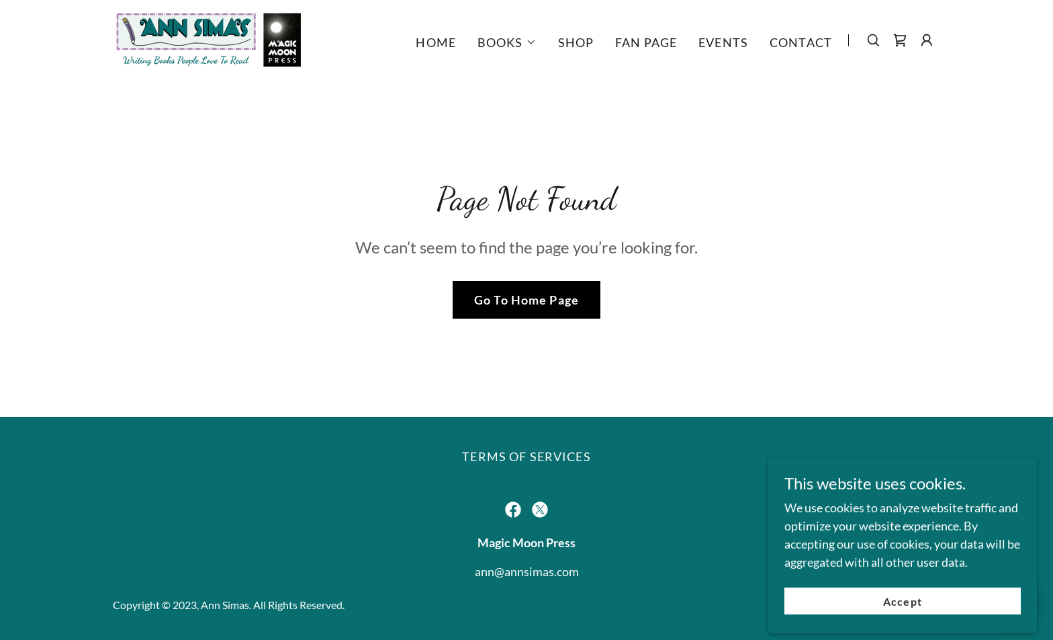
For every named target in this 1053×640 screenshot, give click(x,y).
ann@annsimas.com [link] (527, 571)
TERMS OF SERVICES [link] (526, 456)
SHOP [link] (576, 42)
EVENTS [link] (723, 42)
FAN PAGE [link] (646, 42)
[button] (507, 42)
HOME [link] (436, 42)
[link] (208, 39)
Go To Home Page (526, 299)
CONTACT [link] (801, 42)
